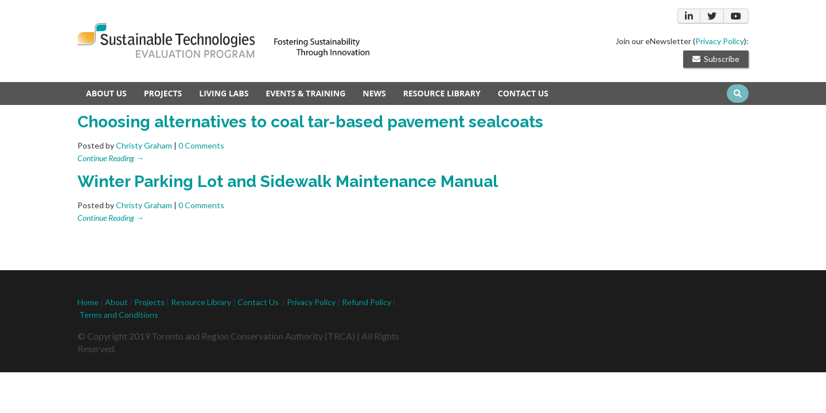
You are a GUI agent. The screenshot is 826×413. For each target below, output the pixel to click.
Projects (163, 93)
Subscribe (715, 59)
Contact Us (258, 302)
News (374, 93)
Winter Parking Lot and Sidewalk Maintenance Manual (287, 181)
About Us (106, 93)
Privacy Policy (719, 41)
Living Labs (223, 93)
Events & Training (305, 93)
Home (88, 302)
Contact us (523, 93)
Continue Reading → (110, 158)
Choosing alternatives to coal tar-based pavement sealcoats (310, 121)
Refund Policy (367, 302)
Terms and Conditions (118, 315)
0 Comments (201, 145)
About (116, 302)
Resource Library (442, 93)
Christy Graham (144, 145)
